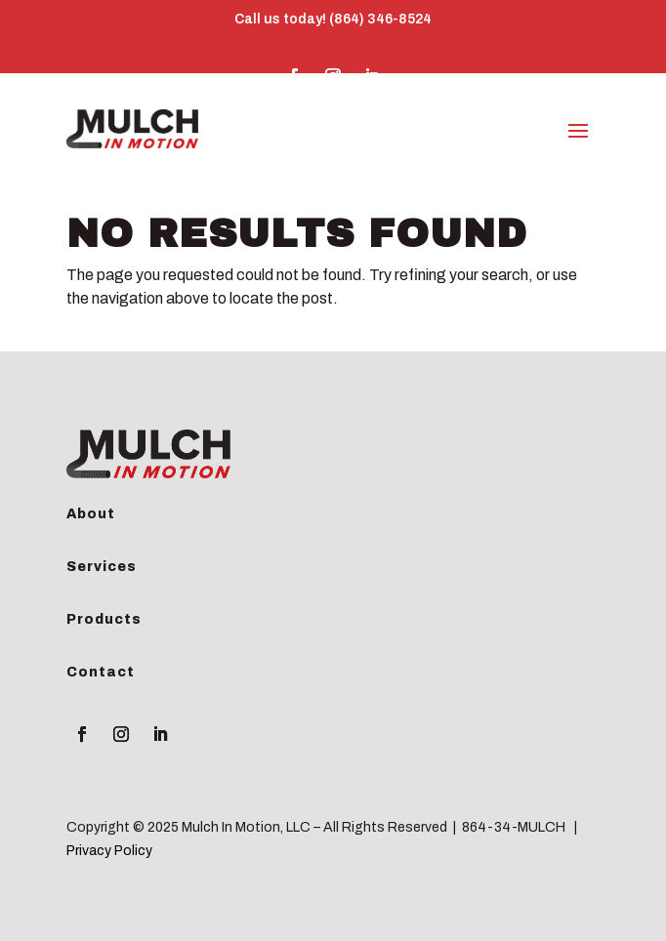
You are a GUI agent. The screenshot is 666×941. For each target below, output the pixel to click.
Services (101, 566)
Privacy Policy (109, 850)
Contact (100, 672)
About (90, 514)
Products (104, 619)
